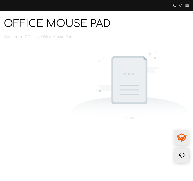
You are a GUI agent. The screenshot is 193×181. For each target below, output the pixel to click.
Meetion (11, 37)
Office (30, 37)
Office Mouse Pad (56, 37)
